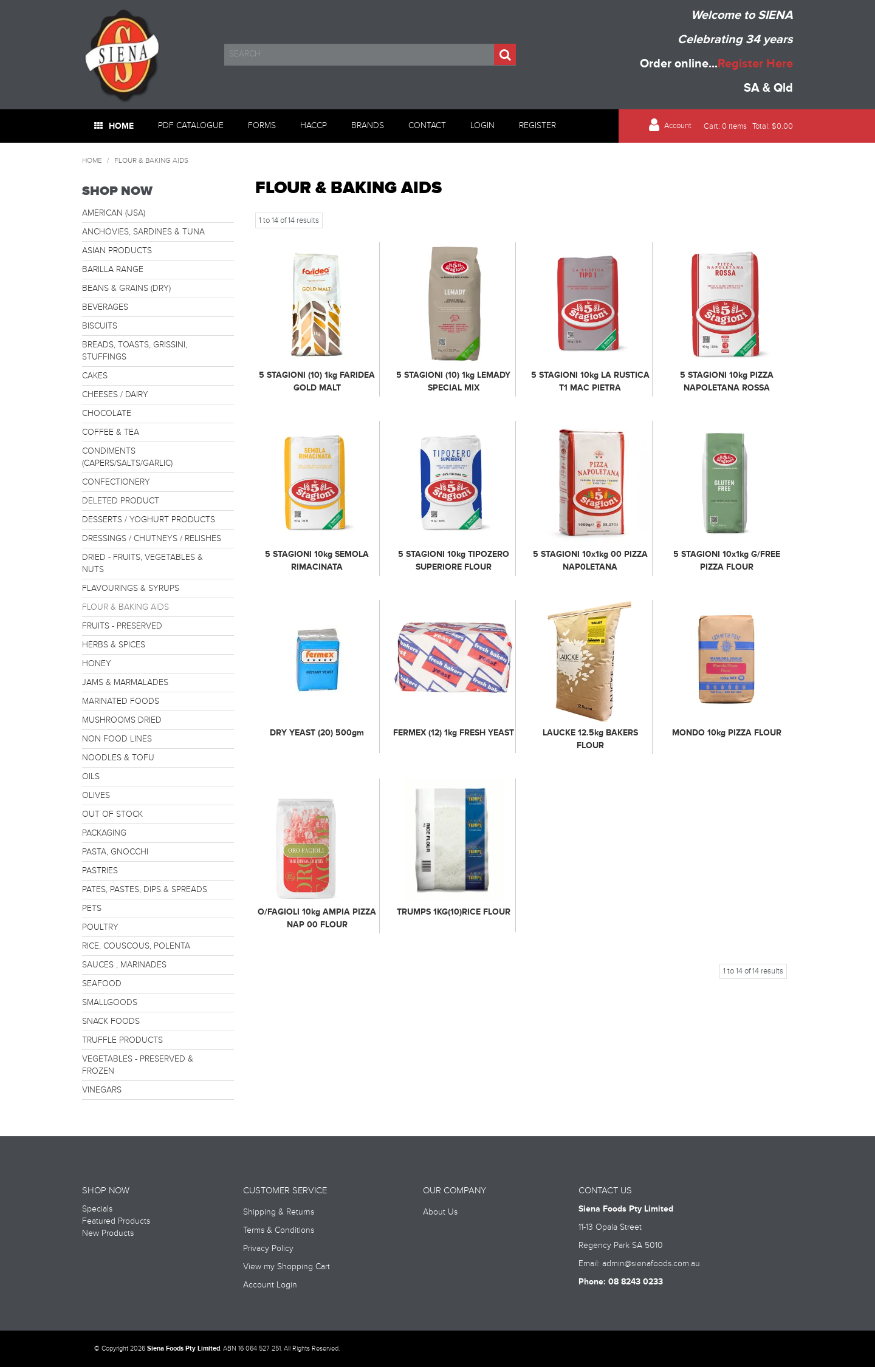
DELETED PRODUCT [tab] (120, 501)
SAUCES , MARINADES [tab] (124, 965)
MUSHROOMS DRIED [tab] (122, 720)
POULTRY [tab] (100, 927)
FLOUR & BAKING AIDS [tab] (125, 607)
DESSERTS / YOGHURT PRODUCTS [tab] (148, 520)
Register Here (755, 63)
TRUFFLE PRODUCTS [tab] (122, 1040)
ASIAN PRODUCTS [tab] (117, 251)
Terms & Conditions (278, 1230)
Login (482, 125)
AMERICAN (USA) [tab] (113, 213)
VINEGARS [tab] (102, 1090)
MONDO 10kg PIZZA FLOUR (726, 733)
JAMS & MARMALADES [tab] (125, 682)
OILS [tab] (91, 776)
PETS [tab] (91, 908)
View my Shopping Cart (286, 1267)
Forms (262, 125)
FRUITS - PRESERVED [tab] (122, 626)
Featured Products (116, 1221)
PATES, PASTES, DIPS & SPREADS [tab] (144, 889)
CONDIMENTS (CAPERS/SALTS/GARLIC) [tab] (127, 457)
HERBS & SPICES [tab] (113, 645)
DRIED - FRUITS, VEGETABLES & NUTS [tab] (142, 563)
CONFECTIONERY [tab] (116, 482)
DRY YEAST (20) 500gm (317, 733)
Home (121, 126)
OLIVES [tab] (96, 795)
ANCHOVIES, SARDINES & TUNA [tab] (143, 232)
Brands (367, 125)
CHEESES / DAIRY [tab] (115, 394)
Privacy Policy (268, 1248)
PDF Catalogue (191, 125)
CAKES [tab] (95, 376)
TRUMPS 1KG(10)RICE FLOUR (453, 912)
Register (537, 125)
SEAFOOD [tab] (102, 984)
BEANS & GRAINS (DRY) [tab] (126, 288)
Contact (427, 125)
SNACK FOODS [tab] (111, 1021)
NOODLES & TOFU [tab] (118, 758)
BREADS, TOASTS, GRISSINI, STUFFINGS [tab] (134, 351)
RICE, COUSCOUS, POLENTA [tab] (136, 946)
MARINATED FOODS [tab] (120, 701)
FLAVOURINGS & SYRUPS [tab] (130, 588)
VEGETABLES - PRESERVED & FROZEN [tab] (137, 1065)
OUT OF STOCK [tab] (112, 814)
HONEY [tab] (96, 664)
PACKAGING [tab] (104, 833)
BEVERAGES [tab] (105, 307)
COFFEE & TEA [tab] (110, 432)
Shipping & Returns (278, 1212)
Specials (97, 1209)
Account (677, 126)
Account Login (270, 1285)
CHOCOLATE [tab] (106, 413)
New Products (108, 1233)
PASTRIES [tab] (100, 871)
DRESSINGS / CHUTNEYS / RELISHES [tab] (151, 538)
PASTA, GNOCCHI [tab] (115, 852)
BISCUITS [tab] (99, 326)
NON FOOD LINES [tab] (117, 739)
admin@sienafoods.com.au (651, 1264)
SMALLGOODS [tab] (109, 1002)
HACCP (313, 125)
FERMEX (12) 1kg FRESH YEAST (453, 733)
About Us (440, 1212)
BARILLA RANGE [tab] (112, 269)
